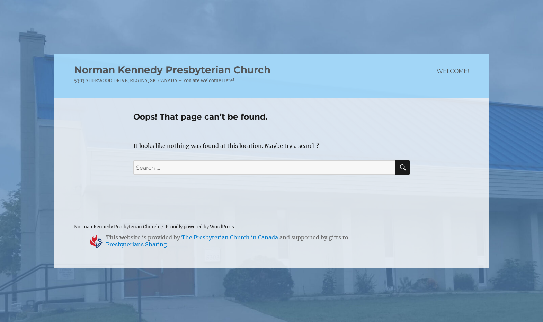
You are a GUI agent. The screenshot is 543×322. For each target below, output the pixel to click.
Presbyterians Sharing (136, 244)
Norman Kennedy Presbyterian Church (172, 70)
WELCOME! (453, 71)
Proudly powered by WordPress (200, 227)
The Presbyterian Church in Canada (229, 237)
